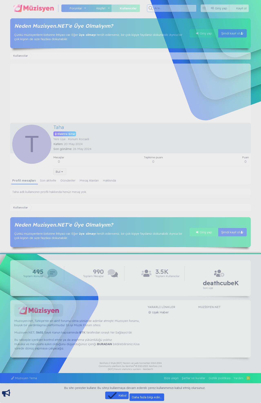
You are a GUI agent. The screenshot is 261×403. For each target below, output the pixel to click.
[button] (85, 8)
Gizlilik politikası (220, 378)
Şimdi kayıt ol (232, 33)
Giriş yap (204, 33)
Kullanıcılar (128, 8)
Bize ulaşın (171, 378)
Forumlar (76, 8)
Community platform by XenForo (130, 366)
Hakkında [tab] (109, 180)
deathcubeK (221, 283)
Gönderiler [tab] (67, 180)
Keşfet (100, 8)
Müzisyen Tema (24, 378)
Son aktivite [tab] (48, 180)
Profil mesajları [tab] (24, 180)
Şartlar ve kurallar (193, 378)
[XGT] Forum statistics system (130, 369)
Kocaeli (84, 139)
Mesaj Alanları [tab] (89, 180)
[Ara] (175, 8)
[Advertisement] (130, 92)
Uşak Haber (160, 312)
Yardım (238, 378)
